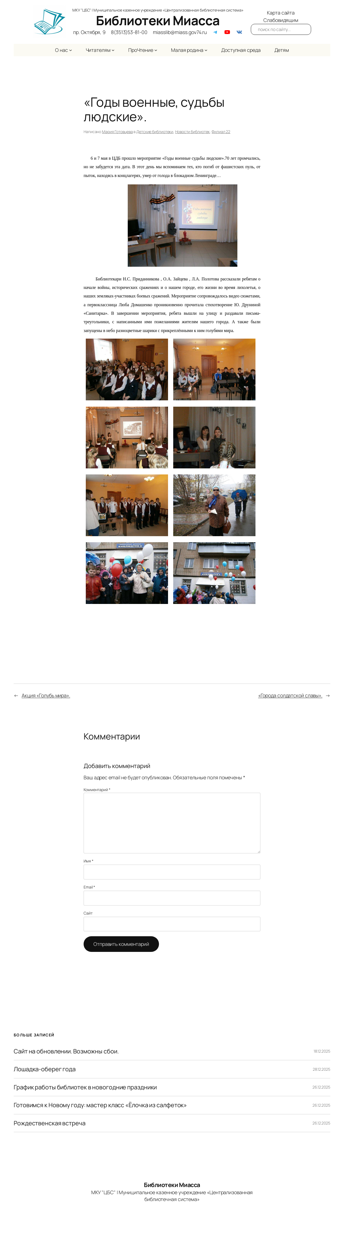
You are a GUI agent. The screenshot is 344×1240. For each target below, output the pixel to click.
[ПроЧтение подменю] (155, 50)
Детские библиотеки (154, 131)
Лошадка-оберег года (45, 1069)
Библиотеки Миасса (158, 20)
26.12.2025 (321, 1087)
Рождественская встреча (50, 1123)
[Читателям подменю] (113, 50)
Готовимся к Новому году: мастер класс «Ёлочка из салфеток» (100, 1105)
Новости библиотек (192, 131)
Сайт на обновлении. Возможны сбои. (66, 1051)
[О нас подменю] (70, 50)
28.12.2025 (321, 1069)
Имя (88, 861)
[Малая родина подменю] (205, 50)
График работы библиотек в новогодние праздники (85, 1087)
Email (89, 887)
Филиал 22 (221, 131)
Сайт (88, 913)
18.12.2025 (322, 1051)
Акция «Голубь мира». (46, 695)
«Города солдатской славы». (290, 695)
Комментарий (97, 789)
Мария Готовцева (117, 131)
